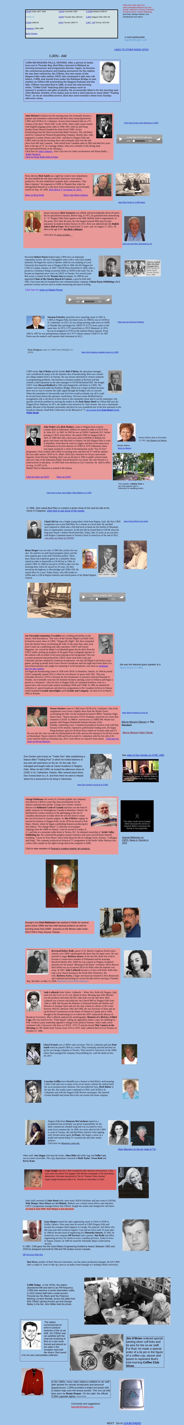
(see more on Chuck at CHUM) (59, 538)
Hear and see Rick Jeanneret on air (137, 244)
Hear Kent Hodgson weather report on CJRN (99, 352)
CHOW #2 (31, 17)
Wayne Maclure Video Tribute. (137, 732)
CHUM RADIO (132, 1423)
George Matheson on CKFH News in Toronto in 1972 (135, 840)
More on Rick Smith (34, 195)
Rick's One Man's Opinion (76, 195)
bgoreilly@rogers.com (136, 40)
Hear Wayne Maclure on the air (135, 713)
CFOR (28, 11)
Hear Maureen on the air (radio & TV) (137, 1149)
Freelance (30, 28)
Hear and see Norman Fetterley (131, 322)
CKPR (61, 17)
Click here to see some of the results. (66, 511)
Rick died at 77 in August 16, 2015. (65, 189)
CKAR (61, 11)
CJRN (88, 17)
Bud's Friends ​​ (32, 34)
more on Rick (63, 235)
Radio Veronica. (33, 154)
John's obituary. (46, 151)
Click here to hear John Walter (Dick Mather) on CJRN (69, 493)
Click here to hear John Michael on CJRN (141, 123)
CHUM (28, 22)
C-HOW (89, 11)
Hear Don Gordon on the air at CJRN (92, 785)
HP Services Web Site (33, 1254)
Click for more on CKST (37, 477)
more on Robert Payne (51, 290)
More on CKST (64, 477)
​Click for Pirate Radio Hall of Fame (41, 157)
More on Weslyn (124, 448)
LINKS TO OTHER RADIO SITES (131, 49)
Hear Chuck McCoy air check (136, 521)
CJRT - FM (90, 22)
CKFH (61, 22)
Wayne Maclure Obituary (134, 722)
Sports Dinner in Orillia (131, 667)
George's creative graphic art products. (70, 848)
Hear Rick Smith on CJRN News (131, 202)
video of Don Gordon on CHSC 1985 (145, 755)
